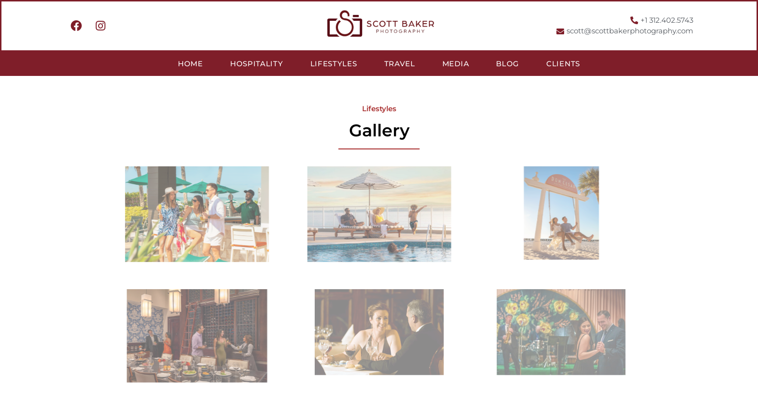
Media (455, 63)
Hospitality (256, 63)
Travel (399, 63)
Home (190, 63)
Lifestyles (333, 63)
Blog (507, 63)
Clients (563, 63)
